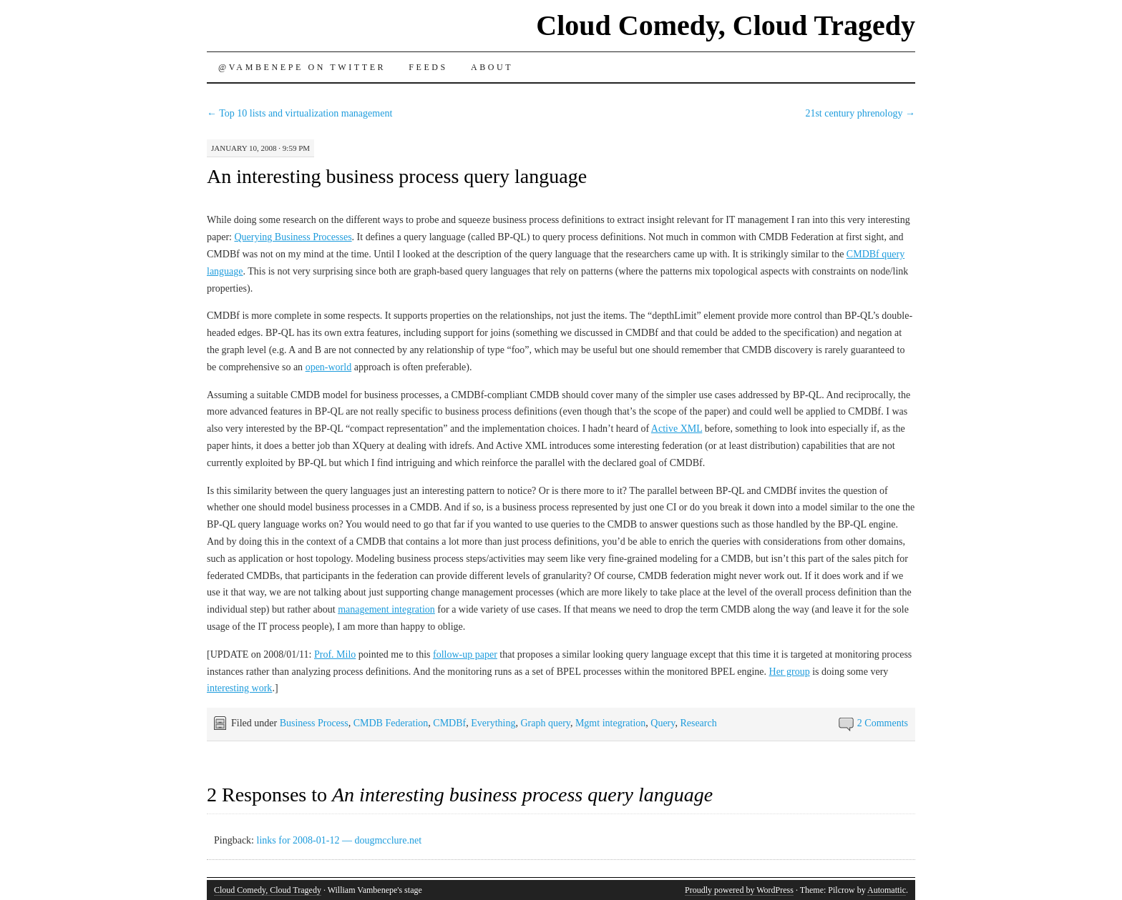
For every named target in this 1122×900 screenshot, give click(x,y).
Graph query (545, 723)
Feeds (428, 67)
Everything (493, 723)
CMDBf (449, 723)
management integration (386, 609)
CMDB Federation (391, 723)
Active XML (676, 428)
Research (698, 723)
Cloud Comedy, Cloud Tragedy (725, 25)
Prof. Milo (335, 654)
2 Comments (882, 723)
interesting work (239, 688)
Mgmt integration (610, 723)
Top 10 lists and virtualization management (299, 113)
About (492, 67)
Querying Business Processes (292, 237)
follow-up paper (465, 654)
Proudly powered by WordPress (739, 890)
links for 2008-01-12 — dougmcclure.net (339, 840)
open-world (329, 367)
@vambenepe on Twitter (302, 67)
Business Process (314, 723)
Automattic (886, 890)
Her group (789, 671)
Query (662, 723)
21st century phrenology (860, 113)
